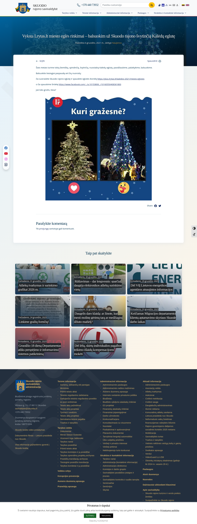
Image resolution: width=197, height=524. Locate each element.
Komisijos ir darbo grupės (114, 469)
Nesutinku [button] (106, 515)
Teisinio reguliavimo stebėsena (74, 395)
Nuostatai (107, 426)
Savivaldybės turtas (154, 436)
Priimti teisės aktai (68, 392)
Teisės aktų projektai (69, 409)
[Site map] (166, 5)
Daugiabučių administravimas (158, 405)
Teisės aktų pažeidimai (70, 405)
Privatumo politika (169, 510)
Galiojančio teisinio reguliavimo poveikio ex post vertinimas (78, 400)
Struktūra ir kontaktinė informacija (169, 13)
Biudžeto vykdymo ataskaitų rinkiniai (119, 402)
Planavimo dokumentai (113, 433)
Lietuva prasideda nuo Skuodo (159, 416)
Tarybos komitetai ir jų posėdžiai (74, 466)
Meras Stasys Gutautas (71, 435)
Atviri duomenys (151, 474)
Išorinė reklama (152, 409)
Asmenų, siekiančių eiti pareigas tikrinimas (75, 386)
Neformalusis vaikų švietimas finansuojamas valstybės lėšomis (160, 421)
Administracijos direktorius (115, 466)
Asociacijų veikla (153, 388)
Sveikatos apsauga (154, 450)
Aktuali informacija (152, 381)
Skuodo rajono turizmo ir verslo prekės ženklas (163, 495)
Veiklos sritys (64, 471)
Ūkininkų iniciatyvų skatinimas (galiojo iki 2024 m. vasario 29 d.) (162, 462)
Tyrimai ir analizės (68, 412)
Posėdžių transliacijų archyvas (74, 459)
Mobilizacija (150, 433)
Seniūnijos (107, 486)
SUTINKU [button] (90, 515)
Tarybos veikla (68, 13)
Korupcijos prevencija (68, 476)
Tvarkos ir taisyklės (69, 423)
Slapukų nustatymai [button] (98, 520)
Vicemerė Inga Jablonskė (71, 438)
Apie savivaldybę (151, 490)
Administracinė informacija (118, 13)
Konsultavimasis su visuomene (117, 423)
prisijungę (44, 228)
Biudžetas (107, 398)
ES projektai (108, 405)
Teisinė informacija (90, 13)
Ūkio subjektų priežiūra (113, 440)
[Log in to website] (177, 5)
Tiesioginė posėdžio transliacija (74, 462)
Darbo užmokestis (111, 416)
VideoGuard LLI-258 (154, 457)
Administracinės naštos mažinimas (118, 388)
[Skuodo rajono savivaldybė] (23, 8)
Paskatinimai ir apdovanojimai (116, 429)
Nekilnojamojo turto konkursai (116, 450)
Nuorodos (148, 479)
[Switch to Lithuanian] (182, 5)
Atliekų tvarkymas (153, 392)
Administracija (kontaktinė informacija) (120, 462)
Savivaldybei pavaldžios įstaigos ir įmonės (118, 474)
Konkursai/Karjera (111, 419)
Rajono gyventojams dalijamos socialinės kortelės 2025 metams (160, 428)
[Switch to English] (187, 5)
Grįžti (42, 60)
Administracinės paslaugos (115, 385)
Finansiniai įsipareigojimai (114, 412)
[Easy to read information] (163, 5)
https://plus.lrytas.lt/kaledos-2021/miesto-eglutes (120, 78)
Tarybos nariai (66, 442)
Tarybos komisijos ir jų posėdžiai (75, 452)
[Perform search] (152, 5)
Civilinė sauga (151, 402)
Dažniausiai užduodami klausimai (159, 485)
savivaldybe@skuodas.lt (26, 408)
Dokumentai (65, 431)
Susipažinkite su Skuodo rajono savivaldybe (159, 502)
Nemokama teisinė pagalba (72, 419)
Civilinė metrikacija (153, 398)
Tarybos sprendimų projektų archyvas (77, 455)
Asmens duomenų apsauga (71, 481)
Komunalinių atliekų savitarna (158, 412)
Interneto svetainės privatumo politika (120, 395)
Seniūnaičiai (108, 483)
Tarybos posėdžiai (68, 445)
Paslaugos (142, 13)
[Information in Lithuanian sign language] (159, 5)
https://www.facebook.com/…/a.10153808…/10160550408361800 (90, 84)
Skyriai (106, 490)
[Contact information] (174, 5)
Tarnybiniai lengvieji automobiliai (117, 436)
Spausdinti (152, 60)
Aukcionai (149, 395)
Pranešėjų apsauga (67, 486)
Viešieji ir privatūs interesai (115, 443)
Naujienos (117, 42)
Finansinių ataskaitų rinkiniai (116, 409)
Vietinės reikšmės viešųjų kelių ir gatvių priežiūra (163, 445)
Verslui (148, 454)
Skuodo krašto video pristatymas (30, 430)
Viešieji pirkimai (110, 447)
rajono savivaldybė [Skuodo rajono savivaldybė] (45, 7)
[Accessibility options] (170, 5)
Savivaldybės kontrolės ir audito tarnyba (121, 480)
